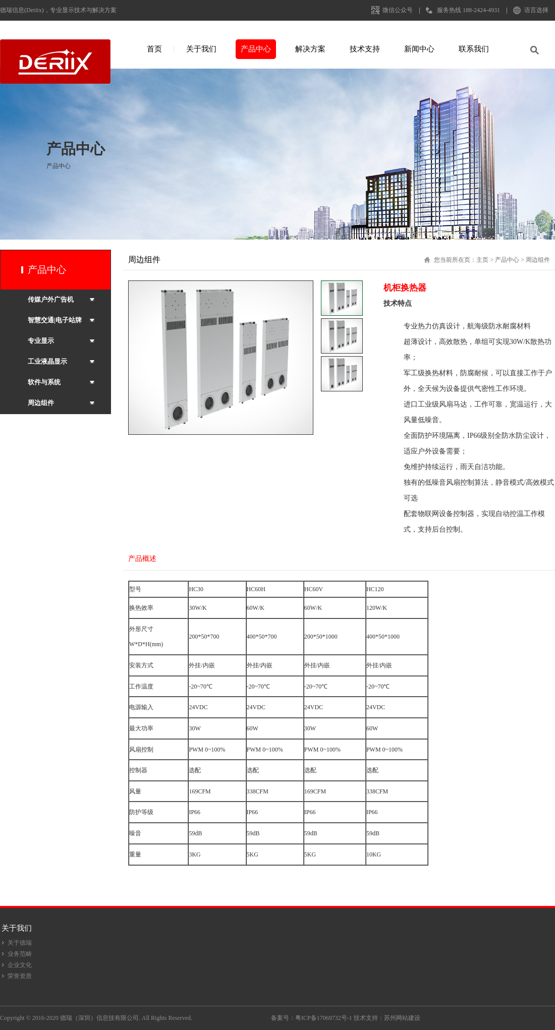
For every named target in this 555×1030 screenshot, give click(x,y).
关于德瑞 (20, 942)
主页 (482, 259)
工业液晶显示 (47, 361)
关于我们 (201, 49)
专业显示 (41, 341)
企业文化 (20, 964)
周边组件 (41, 403)
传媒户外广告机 (51, 299)
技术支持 (365, 49)
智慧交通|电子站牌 (55, 320)
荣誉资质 (20, 976)
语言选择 (536, 10)
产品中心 (256, 49)
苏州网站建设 (402, 1017)
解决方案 (310, 49)
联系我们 (474, 49)
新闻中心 (419, 49)
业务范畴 (20, 953)
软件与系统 (44, 382)
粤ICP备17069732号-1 (323, 1017)
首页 (154, 49)
